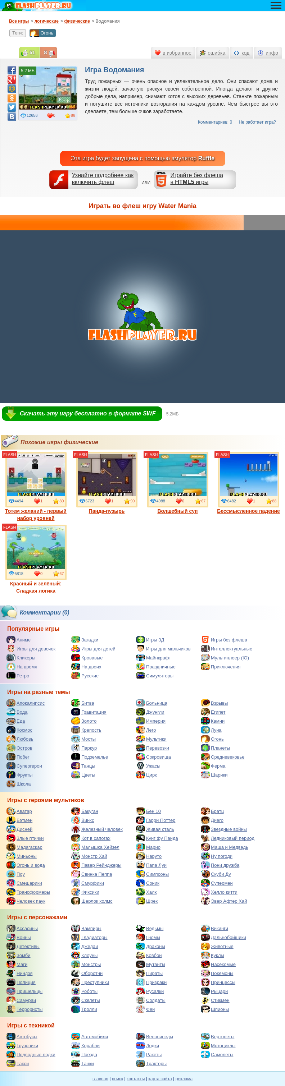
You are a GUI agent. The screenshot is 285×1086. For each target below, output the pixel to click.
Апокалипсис (25, 703)
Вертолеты (217, 1036)
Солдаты (151, 1000)
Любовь (19, 738)
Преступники (90, 982)
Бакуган (84, 811)
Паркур (84, 747)
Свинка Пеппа (91, 874)
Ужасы (148, 765)
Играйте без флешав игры (196, 178)
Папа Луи (151, 865)
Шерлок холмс (92, 901)
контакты (136, 1078)
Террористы (24, 1009)
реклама (184, 1078)
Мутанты (150, 964)
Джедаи (84, 946)
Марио (148, 847)
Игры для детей (93, 648)
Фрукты (19, 774)
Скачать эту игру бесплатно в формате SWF (87, 413)
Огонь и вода (25, 865)
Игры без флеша (224, 639)
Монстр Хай (89, 856)
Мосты (83, 738)
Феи (145, 1009)
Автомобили (89, 1036)
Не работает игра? (257, 122)
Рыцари (214, 991)
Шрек (147, 901)
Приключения (220, 666)
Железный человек (97, 829)
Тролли (84, 1009)
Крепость (86, 729)
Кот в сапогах (90, 838)
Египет (213, 711)
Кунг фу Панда (157, 838)
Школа (18, 783)
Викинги (214, 928)
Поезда (84, 1054)
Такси (17, 1063)
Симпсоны (152, 874)
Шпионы (215, 1009)
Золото (84, 720)
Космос (19, 729)
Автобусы (21, 1036)
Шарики (214, 774)
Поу (15, 874)
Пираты (149, 973)
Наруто (149, 856)
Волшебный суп (177, 483)
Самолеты (217, 1054)
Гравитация (89, 711)
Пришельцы (24, 991)
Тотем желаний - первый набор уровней (36, 486)
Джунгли (150, 711)
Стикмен (215, 1000)
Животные (217, 946)
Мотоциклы (218, 1045)
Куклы (212, 955)
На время (21, 666)
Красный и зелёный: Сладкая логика (36, 559)
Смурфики (87, 883)
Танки (82, 1063)
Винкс (82, 820)
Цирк (146, 774)
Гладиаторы (89, 937)
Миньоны (21, 856)
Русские (85, 675)
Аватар (19, 811)
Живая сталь (155, 829)
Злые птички (25, 838)
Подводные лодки (30, 1054)
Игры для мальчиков (163, 648)
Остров (19, 747)
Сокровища (153, 756)
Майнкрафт (153, 657)
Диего (212, 820)
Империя (151, 720)
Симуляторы (154, 675)
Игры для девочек (30, 648)
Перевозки (152, 747)
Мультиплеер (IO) (225, 657)
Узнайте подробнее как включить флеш (103, 178)
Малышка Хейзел (95, 847)
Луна (211, 729)
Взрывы (214, 703)
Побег (18, 756)
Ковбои (149, 955)
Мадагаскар (24, 847)
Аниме (18, 639)
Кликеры (20, 657)
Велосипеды (154, 1036)
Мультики (151, 738)
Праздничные (156, 666)
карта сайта (160, 1078)
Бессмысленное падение (248, 483)
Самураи (21, 1000)
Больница (151, 703)
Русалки (150, 991)
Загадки (84, 639)
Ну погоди (216, 856)
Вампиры (86, 928)
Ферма (213, 765)
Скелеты (85, 1000)
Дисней (19, 829)
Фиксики (85, 892)
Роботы (84, 991)
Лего (146, 729)
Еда (15, 720)
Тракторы (151, 1063)
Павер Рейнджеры (96, 865)
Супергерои (24, 765)
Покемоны (217, 973)
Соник (147, 883)
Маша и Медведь (224, 847)
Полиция (21, 982)
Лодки (147, 1045)
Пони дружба (220, 865)
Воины (18, 937)
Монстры (86, 964)
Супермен (217, 883)
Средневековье (223, 756)
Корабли (85, 1045)
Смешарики (24, 883)
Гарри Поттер (155, 820)
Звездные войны (224, 829)
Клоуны (84, 955)
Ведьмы (149, 928)
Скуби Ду (216, 874)
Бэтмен (19, 820)
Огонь (41, 33)
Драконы (150, 946)
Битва (82, 703)
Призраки (151, 982)
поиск (117, 1078)
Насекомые (218, 964)
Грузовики (22, 1045)
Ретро (17, 675)
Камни (213, 720)
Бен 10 (148, 811)
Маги (16, 964)
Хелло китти (219, 892)
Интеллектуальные (226, 648)
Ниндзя (19, 973)
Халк (146, 892)
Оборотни (87, 973)
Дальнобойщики (223, 937)
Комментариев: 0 (215, 122)
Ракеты (149, 1054)
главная (100, 1078)
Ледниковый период (227, 838)
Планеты (215, 747)
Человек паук (25, 901)
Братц (212, 811)
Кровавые (87, 657)
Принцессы (218, 982)
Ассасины (22, 928)
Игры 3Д (150, 639)
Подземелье (89, 756)
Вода (16, 711)
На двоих (86, 666)
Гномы (148, 937)
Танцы (83, 765)
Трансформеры (28, 892)
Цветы (83, 774)
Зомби (18, 955)
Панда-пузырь (106, 483)
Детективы (23, 946)
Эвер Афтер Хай (224, 901)
